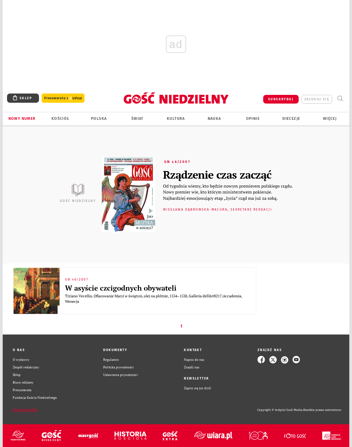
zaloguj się (316, 99)
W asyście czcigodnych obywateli (121, 287)
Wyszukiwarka (340, 99)
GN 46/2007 (177, 162)
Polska (99, 118)
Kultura (176, 118)
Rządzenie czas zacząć (217, 174)
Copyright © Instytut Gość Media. (280, 410)
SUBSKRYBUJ (281, 99)
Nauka (214, 118)
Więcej (330, 118)
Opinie (253, 118)
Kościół (60, 118)
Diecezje (291, 118)
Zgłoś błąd (25, 410)
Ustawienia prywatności (120, 375)
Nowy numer (22, 118)
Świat (137, 118)
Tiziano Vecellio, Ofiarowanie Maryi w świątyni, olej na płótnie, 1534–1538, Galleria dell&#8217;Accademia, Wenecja (153, 298)
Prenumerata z (63, 98)
